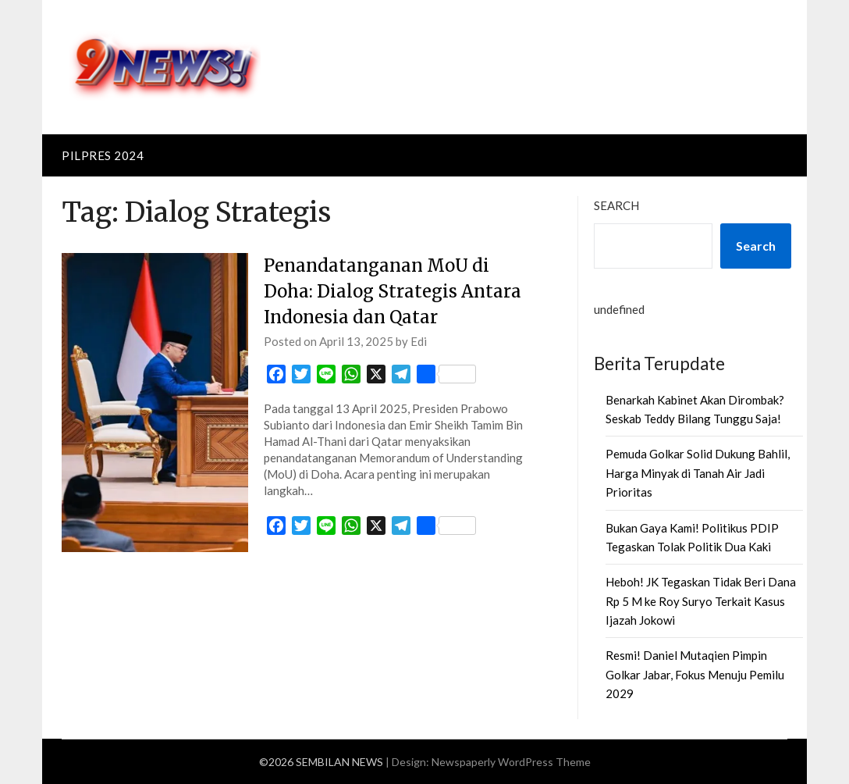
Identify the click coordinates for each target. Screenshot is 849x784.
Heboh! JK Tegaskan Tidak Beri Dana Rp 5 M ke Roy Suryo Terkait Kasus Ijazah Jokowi (701, 601)
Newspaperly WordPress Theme (511, 761)
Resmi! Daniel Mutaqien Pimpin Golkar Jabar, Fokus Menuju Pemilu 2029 (695, 674)
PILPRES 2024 (103, 155)
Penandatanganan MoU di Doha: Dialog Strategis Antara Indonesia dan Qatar (392, 291)
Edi (418, 341)
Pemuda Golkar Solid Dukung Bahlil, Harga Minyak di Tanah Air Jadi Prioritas (698, 473)
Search (616, 205)
